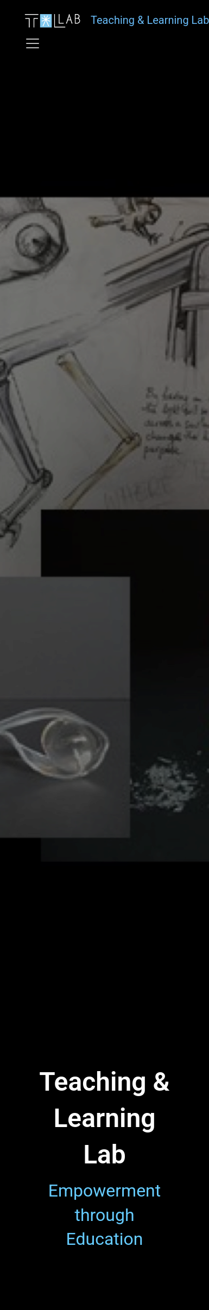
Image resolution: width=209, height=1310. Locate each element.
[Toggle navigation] (32, 43)
